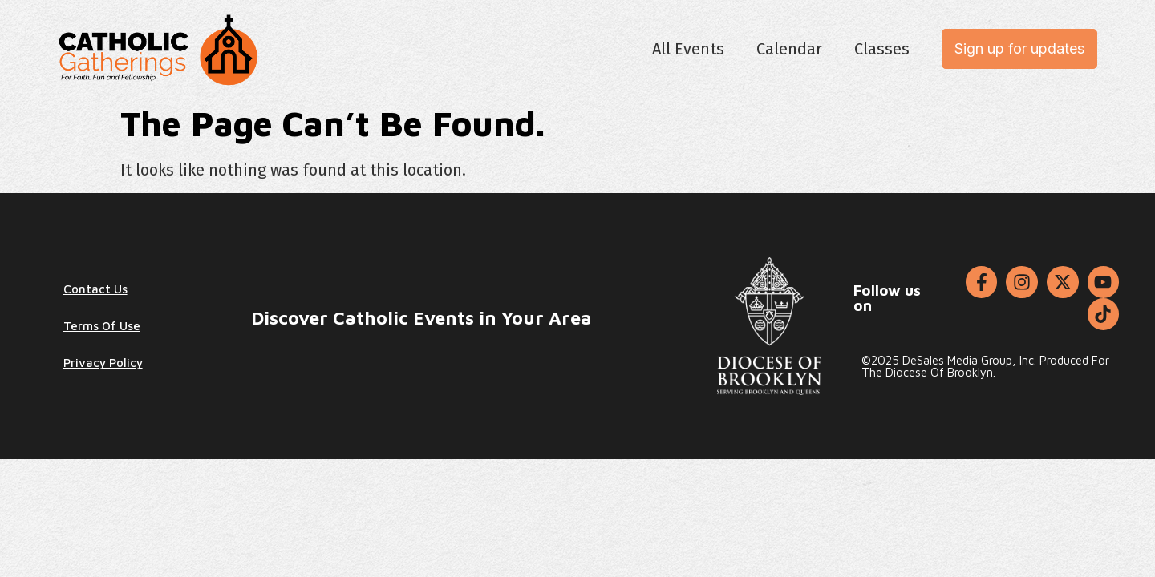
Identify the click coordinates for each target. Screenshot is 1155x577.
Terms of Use (101, 326)
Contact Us (95, 289)
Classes (882, 49)
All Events (688, 49)
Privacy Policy (103, 362)
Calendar (789, 49)
